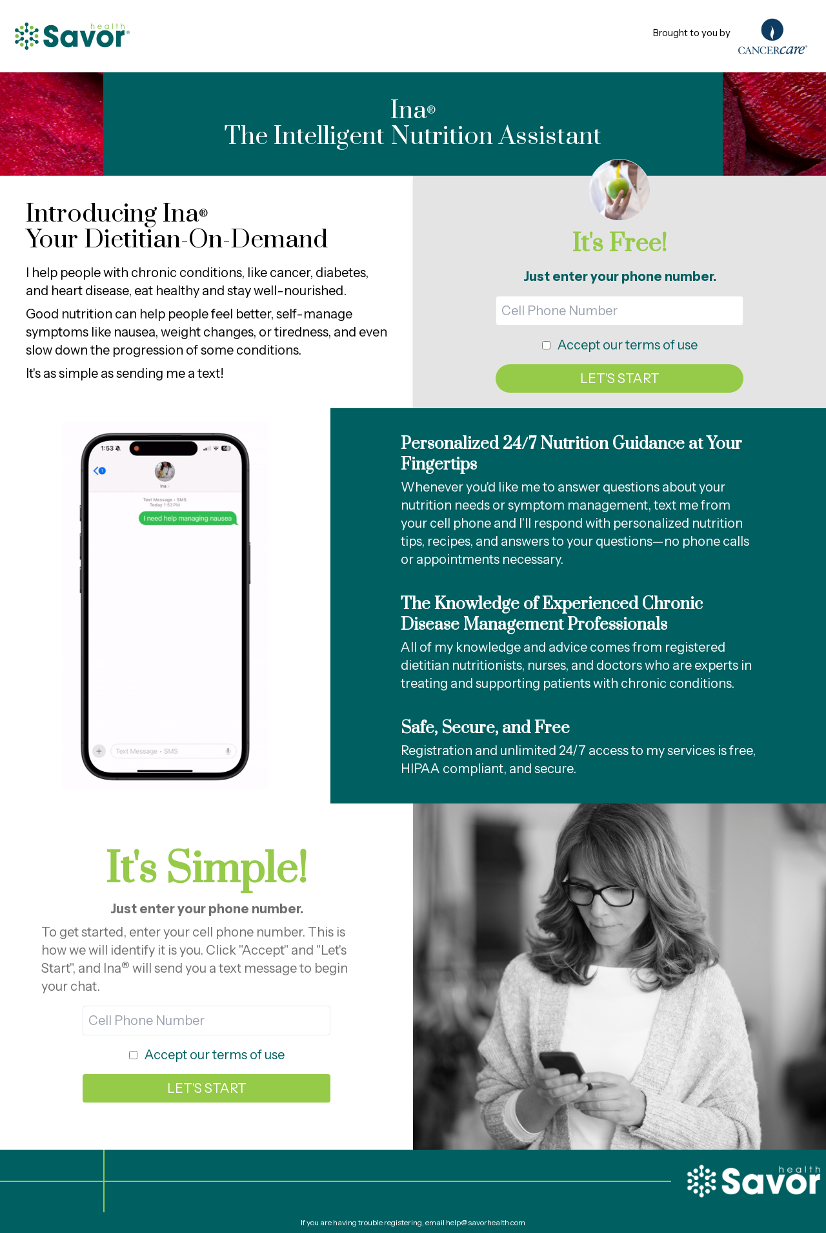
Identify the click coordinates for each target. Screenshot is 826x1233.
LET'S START (620, 378)
